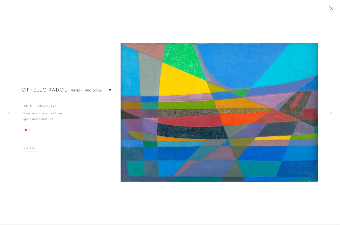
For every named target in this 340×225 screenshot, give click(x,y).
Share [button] (30, 149)
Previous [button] (9, 112)
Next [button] (330, 112)
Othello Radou (45, 90)
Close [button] (330, 9)
